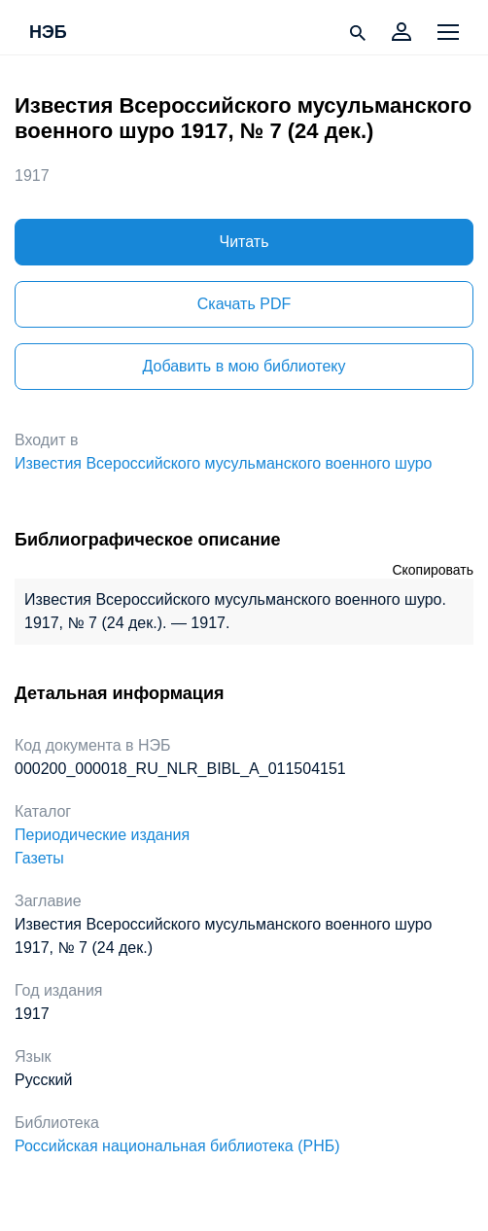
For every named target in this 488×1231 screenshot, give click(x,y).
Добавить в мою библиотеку (243, 366)
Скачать (244, 304)
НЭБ (48, 33)
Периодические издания (102, 835)
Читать (244, 241)
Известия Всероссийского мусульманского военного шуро (224, 463)
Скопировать (432, 570)
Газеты (39, 858)
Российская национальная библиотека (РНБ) (177, 1146)
